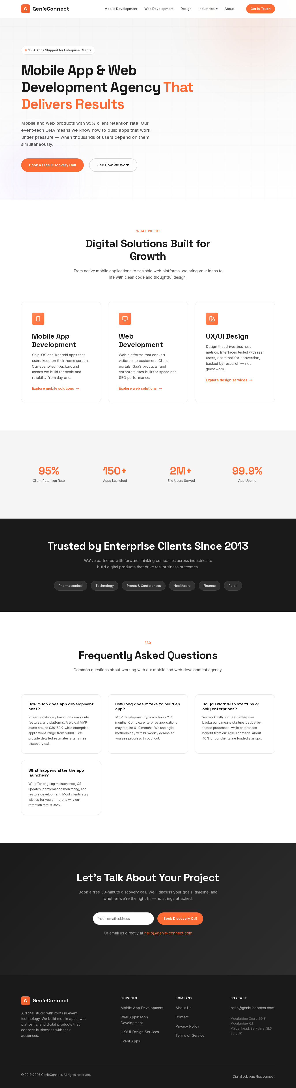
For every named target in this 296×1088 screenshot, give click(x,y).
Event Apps (130, 1041)
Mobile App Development (142, 1008)
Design (186, 9)
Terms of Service (189, 1035)
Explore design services (229, 380)
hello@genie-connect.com (168, 933)
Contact (181, 1017)
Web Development (158, 9)
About (229, 9)
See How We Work (113, 165)
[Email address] (123, 918)
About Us (183, 1008)
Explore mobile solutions (55, 388)
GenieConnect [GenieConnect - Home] (45, 8)
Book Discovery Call (180, 918)
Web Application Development (134, 1020)
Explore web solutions (140, 388)
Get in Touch (261, 9)
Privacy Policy (187, 1026)
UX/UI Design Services (140, 1032)
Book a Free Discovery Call (52, 165)
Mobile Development (120, 9)
